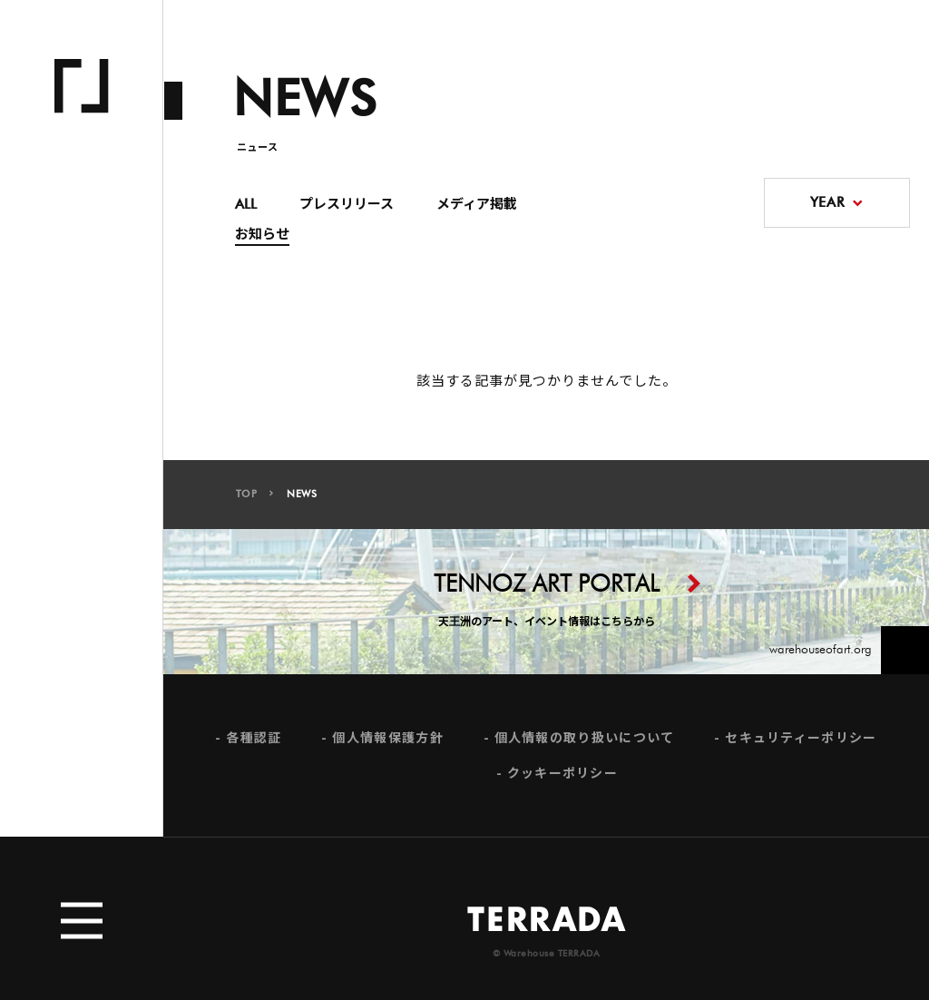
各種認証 (253, 742)
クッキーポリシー (562, 779)
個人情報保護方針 (387, 742)
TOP (247, 494)
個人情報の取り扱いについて (584, 742)
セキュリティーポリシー (800, 742)
